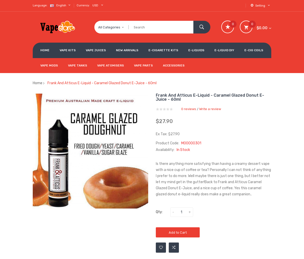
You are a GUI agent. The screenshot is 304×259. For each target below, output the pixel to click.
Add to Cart (178, 232)
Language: (40, 5)
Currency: (83, 5)
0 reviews (188, 109)
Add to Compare (174, 247)
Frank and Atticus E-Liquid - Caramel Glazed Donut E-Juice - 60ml (102, 83)
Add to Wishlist (161, 247)
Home (37, 83)
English (61, 5)
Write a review (210, 109)
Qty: (159, 212)
